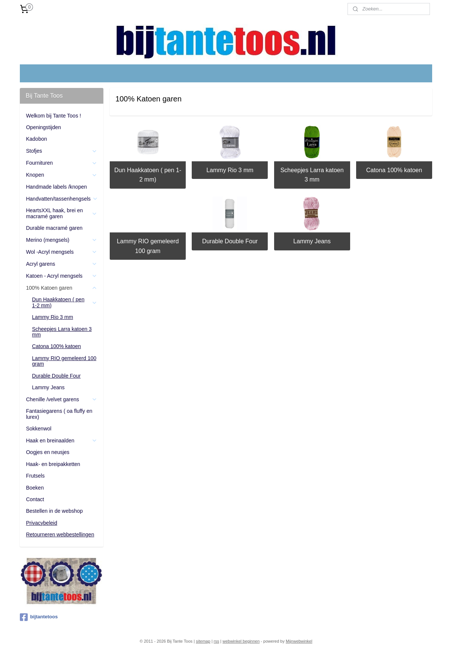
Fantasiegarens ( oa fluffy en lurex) (59, 414)
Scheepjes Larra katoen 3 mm (311, 175)
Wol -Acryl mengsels (61, 252)
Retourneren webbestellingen (60, 534)
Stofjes (61, 151)
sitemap (203, 641)
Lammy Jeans (312, 241)
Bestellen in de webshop (54, 511)
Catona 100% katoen (394, 170)
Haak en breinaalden (61, 441)
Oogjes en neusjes (47, 452)
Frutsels (35, 476)
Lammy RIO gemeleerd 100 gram (147, 246)
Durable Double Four (230, 241)
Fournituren (61, 163)
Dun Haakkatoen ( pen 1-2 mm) (147, 175)
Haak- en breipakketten (53, 464)
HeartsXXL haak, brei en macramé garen (61, 213)
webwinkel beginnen (241, 641)
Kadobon (36, 139)
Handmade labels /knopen (56, 187)
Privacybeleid (41, 523)
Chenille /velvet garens (61, 399)
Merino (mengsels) (61, 240)
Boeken (34, 488)
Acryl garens (61, 264)
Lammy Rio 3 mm (229, 170)
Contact (35, 499)
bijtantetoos (39, 617)
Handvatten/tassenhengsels (62, 199)
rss (216, 641)
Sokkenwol (38, 429)
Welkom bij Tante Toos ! (53, 116)
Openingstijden (43, 127)
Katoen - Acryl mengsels (61, 276)
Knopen (61, 175)
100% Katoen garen (61, 288)
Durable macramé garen (54, 228)
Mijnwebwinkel (299, 641)
